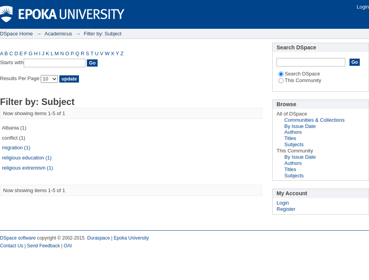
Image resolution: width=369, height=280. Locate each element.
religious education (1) (27, 158)
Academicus (58, 34)
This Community (299, 80)
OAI (68, 245)
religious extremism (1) (27, 168)
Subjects (294, 144)
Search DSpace (299, 74)
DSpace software (18, 238)
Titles (290, 138)
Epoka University (131, 238)
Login (363, 7)
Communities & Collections (314, 120)
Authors (293, 132)
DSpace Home (16, 34)
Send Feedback (43, 245)
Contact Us (11, 245)
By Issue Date (300, 126)
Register (286, 209)
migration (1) (16, 147)
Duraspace (98, 238)
